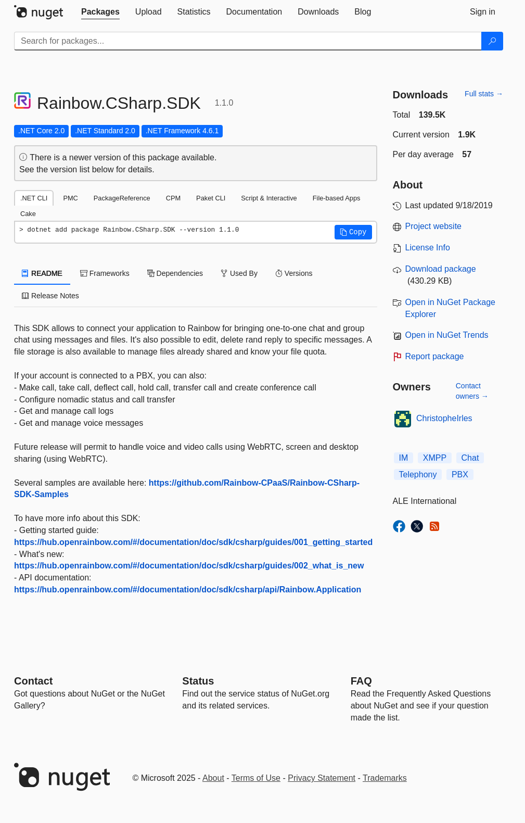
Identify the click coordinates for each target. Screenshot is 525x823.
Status (198, 681)
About (213, 778)
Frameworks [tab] (105, 273)
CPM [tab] (173, 198)
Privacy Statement (321, 778)
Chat (470, 457)
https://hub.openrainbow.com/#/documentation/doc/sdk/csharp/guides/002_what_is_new (189, 565)
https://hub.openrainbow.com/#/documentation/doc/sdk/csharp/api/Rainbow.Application (187, 589)
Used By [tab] (239, 273)
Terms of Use (256, 778)
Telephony (418, 474)
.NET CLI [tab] (33, 198)
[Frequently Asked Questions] (361, 681)
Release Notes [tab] (50, 295)
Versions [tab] (294, 273)
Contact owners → (472, 391)
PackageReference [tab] (122, 198)
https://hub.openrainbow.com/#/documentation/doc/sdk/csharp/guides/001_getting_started (193, 542)
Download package (440, 268)
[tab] (100, 12)
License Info (427, 247)
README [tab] (42, 273)
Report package (434, 356)
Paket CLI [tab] (210, 198)
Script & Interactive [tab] (269, 198)
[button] (353, 232)
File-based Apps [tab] (337, 198)
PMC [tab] (70, 198)
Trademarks (385, 778)
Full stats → (484, 94)
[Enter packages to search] (248, 41)
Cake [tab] (28, 214)
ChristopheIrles (444, 418)
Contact (33, 681)
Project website (433, 226)
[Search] (492, 41)
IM (403, 457)
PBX (460, 474)
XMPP (434, 457)
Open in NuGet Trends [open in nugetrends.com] (447, 335)
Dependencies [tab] (175, 273)
